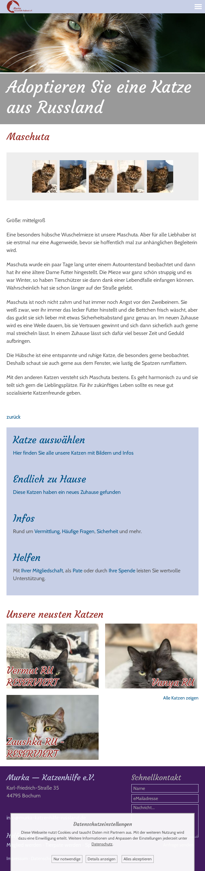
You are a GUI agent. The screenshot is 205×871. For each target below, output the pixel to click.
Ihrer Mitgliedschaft (42, 570)
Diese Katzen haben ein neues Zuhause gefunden (67, 492)
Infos (24, 518)
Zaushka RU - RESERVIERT (35, 748)
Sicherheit (107, 531)
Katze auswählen (49, 440)
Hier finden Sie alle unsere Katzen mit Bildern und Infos (73, 453)
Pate (77, 570)
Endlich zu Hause (49, 479)
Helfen (27, 558)
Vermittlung (47, 531)
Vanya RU (172, 682)
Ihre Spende (122, 570)
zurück (13, 417)
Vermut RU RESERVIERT (32, 676)
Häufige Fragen (78, 531)
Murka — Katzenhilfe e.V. (50, 777)
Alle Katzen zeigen (181, 698)
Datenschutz (102, 843)
